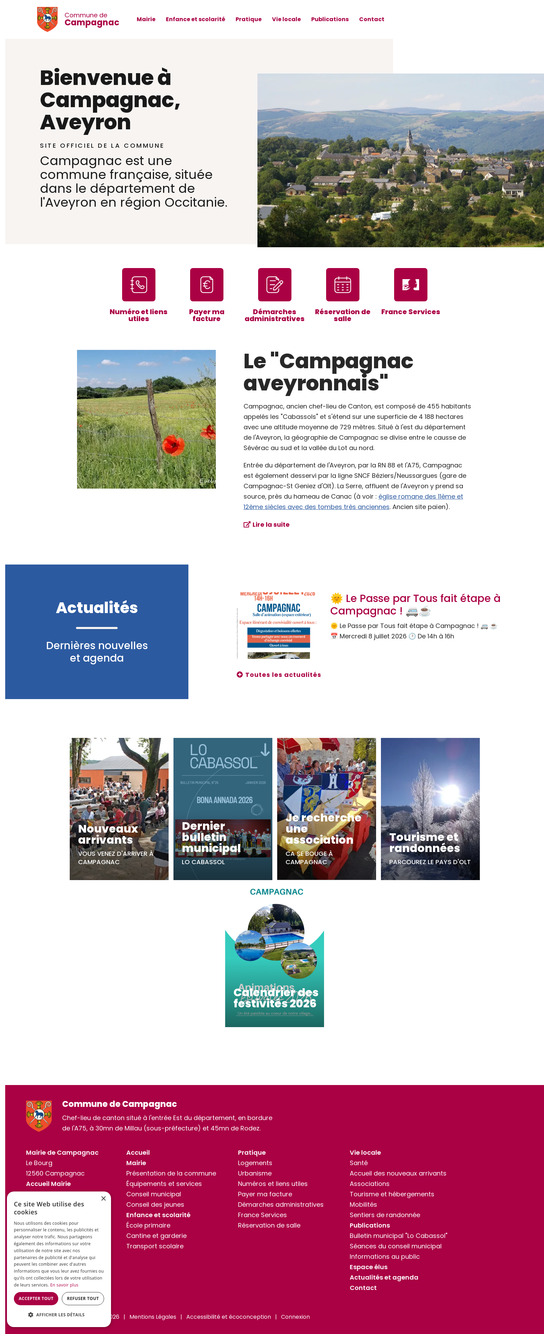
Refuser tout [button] (83, 1298)
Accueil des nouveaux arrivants (398, 1173)
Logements (255, 1163)
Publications (330, 19)
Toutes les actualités (283, 674)
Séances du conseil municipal (396, 1246)
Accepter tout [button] (36, 1298)
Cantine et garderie (156, 1235)
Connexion (295, 1317)
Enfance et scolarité (195, 19)
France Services (262, 1215)
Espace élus (369, 1267)
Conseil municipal (153, 1194)
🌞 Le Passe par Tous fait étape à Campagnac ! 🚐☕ (415, 604)
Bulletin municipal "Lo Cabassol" (399, 1235)
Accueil (138, 1152)
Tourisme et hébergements (392, 1194)
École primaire (148, 1225)
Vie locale (286, 19)
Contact (371, 19)
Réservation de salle (269, 1225)
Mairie (146, 19)
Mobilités (363, 1204)
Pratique (249, 19)
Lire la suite (271, 524)
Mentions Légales (152, 1317)
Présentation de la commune (171, 1173)
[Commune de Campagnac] (51, 19)
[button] (59, 1315)
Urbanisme (255, 1173)
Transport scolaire (155, 1246)
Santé (359, 1163)
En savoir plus (64, 1285)
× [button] (103, 1199)
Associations (370, 1183)
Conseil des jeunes (155, 1204)
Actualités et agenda (384, 1277)
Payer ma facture (265, 1194)
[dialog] (59, 1259)
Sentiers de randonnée (385, 1215)
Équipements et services (164, 1183)
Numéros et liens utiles (273, 1183)
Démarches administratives (281, 1204)
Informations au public (385, 1256)
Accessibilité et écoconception (228, 1317)
